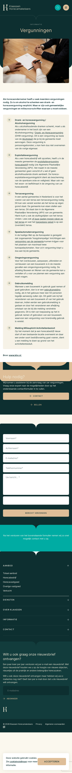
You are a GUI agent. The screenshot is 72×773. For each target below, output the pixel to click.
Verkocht (7, 631)
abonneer (12, 739)
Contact (38, 436)
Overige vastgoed (12, 627)
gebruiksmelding (52, 289)
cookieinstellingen (18, 761)
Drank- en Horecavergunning (49, 132)
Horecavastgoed (11, 622)
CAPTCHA (11, 540)
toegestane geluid (44, 222)
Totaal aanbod (10, 614)
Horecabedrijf (9, 618)
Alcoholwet (27, 139)
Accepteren (51, 761)
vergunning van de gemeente (29, 241)
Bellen (38, 445)
